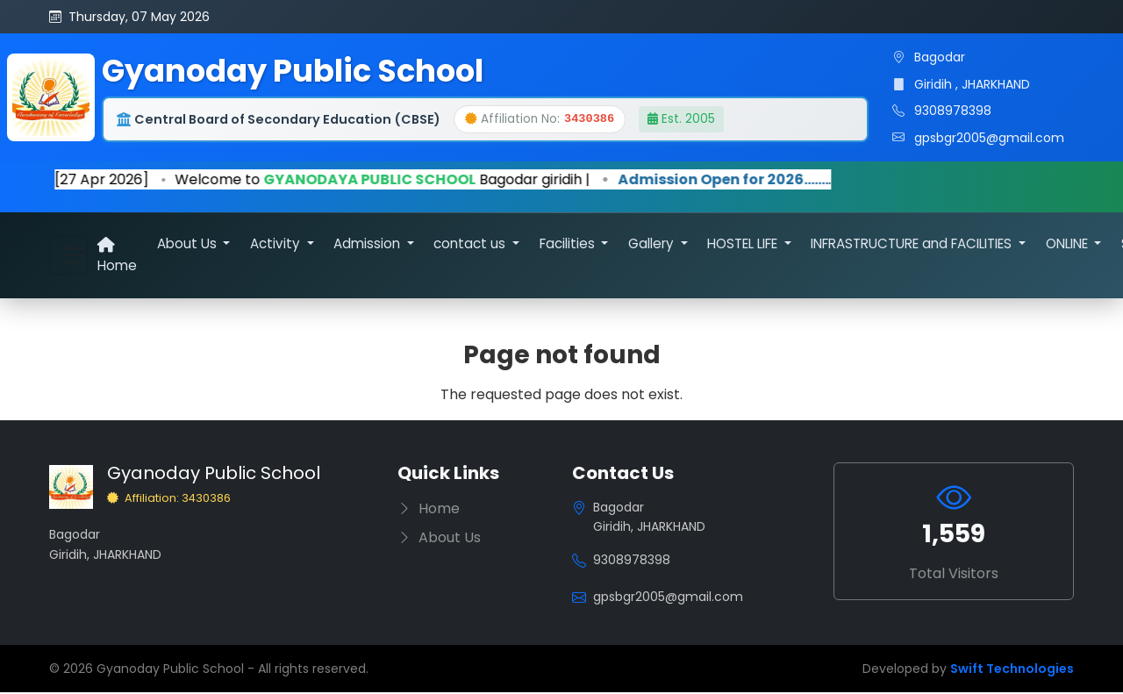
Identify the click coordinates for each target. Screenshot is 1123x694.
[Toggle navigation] (68, 255)
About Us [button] (188, 244)
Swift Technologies (1012, 670)
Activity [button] (277, 244)
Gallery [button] (652, 244)
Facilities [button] (569, 244)
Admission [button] (368, 244)
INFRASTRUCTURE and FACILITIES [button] (913, 244)
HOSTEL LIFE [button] (744, 244)
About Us (439, 539)
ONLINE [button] (1068, 244)
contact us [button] (471, 244)
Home (117, 256)
